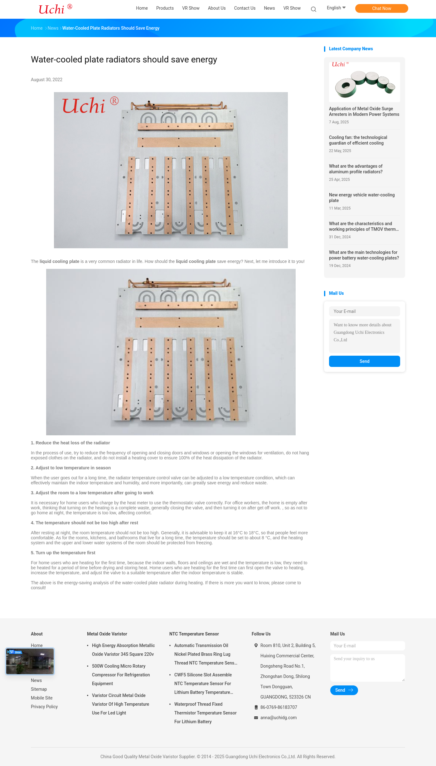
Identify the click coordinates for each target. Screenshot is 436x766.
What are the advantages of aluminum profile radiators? (356, 169)
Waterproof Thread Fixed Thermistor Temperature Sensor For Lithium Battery (205, 713)
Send (365, 361)
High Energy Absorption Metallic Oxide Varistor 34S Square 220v (123, 650)
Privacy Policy (44, 706)
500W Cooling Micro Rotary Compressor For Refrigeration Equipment (121, 675)
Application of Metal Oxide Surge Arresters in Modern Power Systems (364, 111)
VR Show (292, 8)
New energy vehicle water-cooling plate (362, 197)
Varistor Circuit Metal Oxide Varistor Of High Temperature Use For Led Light (120, 704)
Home (37, 645)
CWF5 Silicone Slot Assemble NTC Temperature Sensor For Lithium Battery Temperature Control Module (203, 684)
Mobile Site (42, 697)
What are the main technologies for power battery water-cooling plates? (364, 255)
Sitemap (39, 689)
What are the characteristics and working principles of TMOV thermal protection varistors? (364, 226)
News (36, 680)
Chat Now (381, 8)
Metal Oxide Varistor (107, 633)
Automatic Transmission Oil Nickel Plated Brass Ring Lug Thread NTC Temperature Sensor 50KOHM (206, 655)
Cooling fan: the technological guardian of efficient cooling (358, 140)
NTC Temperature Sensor (194, 633)
